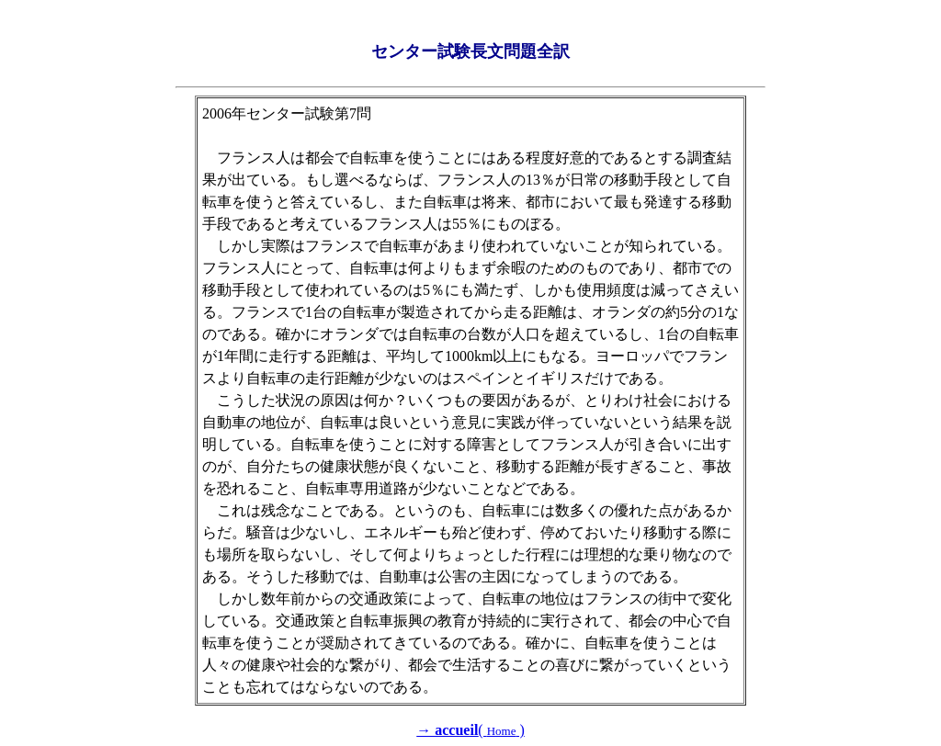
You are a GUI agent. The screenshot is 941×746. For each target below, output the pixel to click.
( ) (470, 730)
